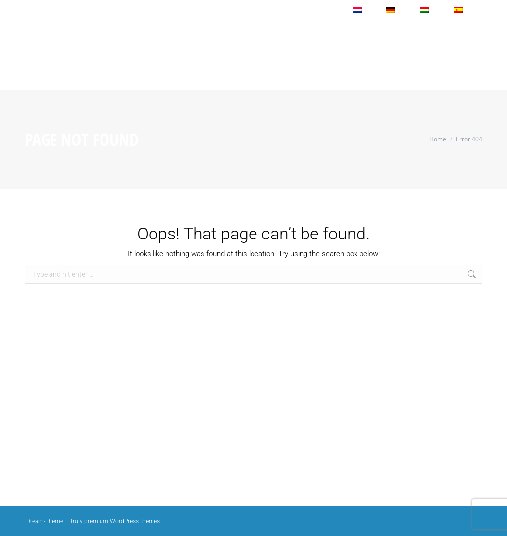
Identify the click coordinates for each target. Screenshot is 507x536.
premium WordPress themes (122, 521)
